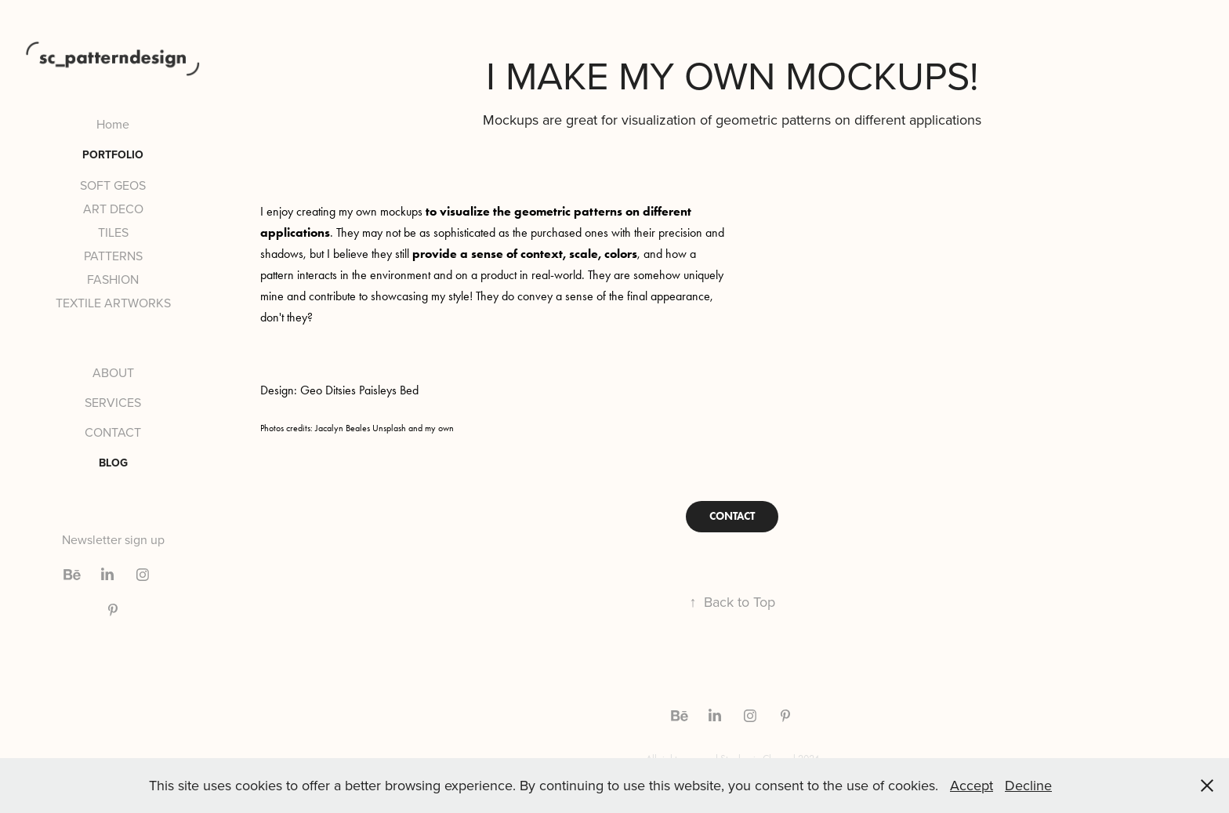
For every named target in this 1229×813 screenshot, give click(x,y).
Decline (1028, 785)
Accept (971, 785)
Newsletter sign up (113, 539)
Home (112, 123)
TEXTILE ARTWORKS (113, 302)
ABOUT (113, 372)
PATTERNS (113, 255)
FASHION (113, 279)
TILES (113, 232)
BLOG (113, 462)
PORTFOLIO (112, 154)
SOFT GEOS (113, 185)
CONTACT (113, 432)
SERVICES (113, 402)
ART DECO (113, 208)
